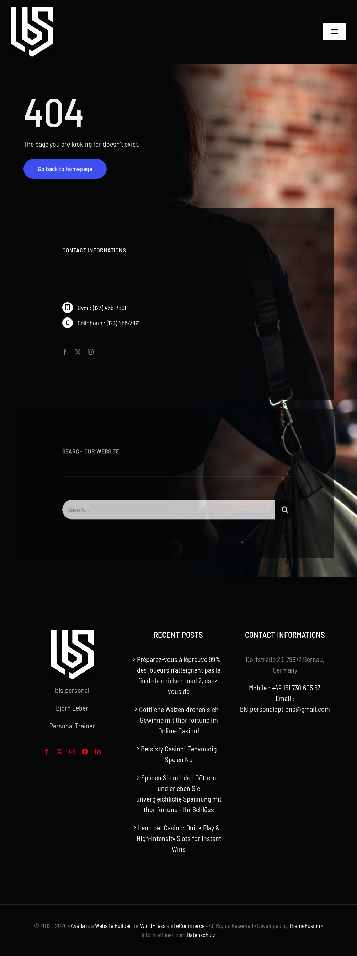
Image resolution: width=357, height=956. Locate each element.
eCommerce (190, 925)
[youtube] (85, 751)
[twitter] (78, 352)
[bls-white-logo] (32, 10)
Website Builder (113, 925)
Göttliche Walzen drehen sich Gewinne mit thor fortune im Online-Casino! (179, 720)
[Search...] (168, 512)
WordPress (152, 925)
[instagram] (91, 352)
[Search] (285, 512)
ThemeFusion (304, 925)
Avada (78, 925)
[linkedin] (98, 751)
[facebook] (65, 352)
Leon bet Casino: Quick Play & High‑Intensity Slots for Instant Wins (179, 838)
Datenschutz (201, 934)
